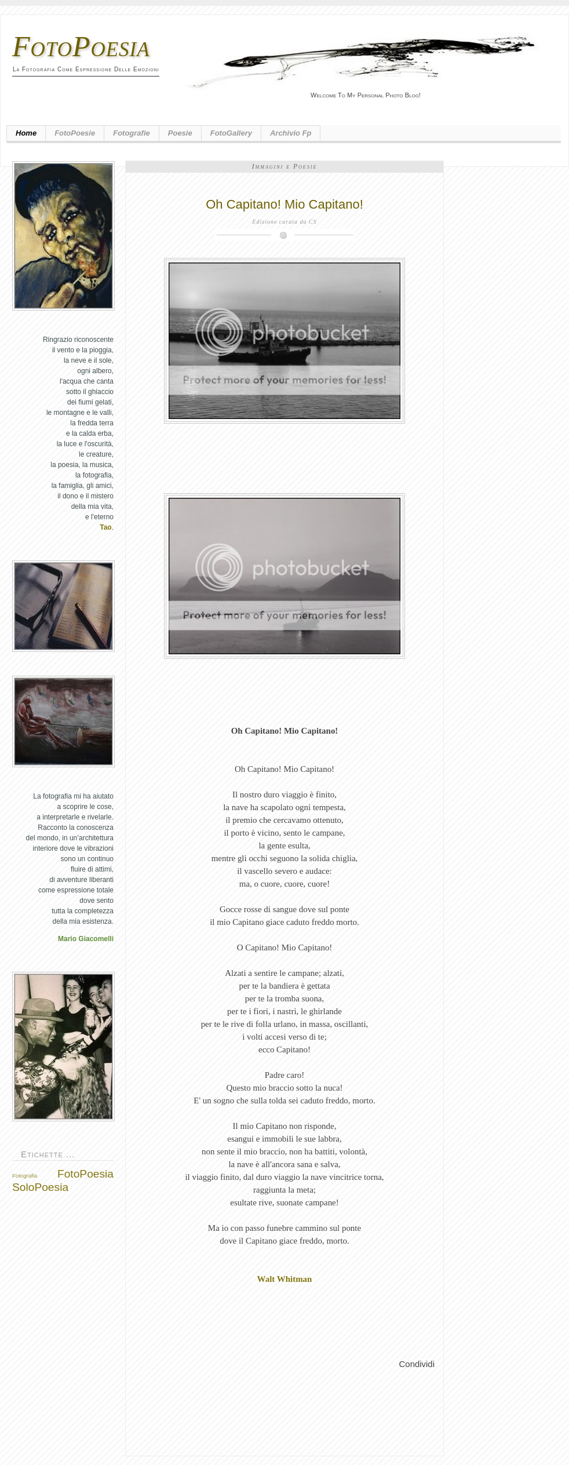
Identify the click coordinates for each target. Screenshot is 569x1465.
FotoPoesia (81, 46)
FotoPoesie (74, 133)
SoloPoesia (40, 1187)
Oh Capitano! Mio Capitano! (284, 204)
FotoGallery (231, 133)
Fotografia (24, 1175)
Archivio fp (291, 133)
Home (26, 133)
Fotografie (131, 133)
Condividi (417, 1364)
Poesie (180, 133)
